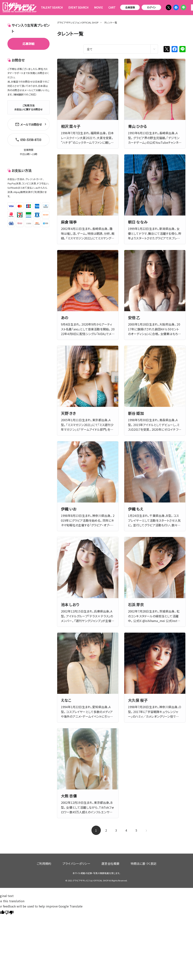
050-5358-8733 (27, 137)
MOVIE (98, 7)
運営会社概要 (108, 862)
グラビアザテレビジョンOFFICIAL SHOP (78, 22)
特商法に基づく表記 (135, 862)
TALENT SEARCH (52, 7)
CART (112, 7)
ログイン (151, 7)
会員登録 (130, 7)
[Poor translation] (9, 909)
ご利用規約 (52, 862)
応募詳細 (29, 43)
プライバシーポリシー (79, 862)
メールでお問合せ (28, 123)
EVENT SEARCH (78, 7)
